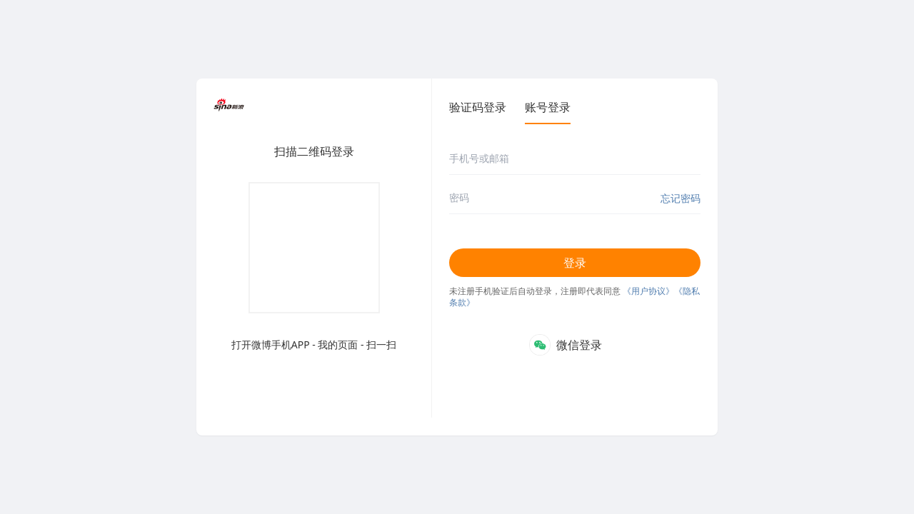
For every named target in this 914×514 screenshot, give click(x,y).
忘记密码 (680, 198)
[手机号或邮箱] (574, 159)
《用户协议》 (648, 291)
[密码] (574, 198)
